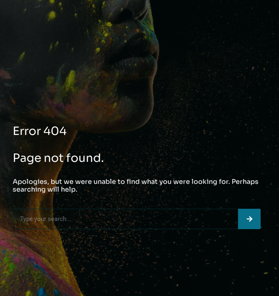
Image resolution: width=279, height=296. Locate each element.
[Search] (249, 219)
